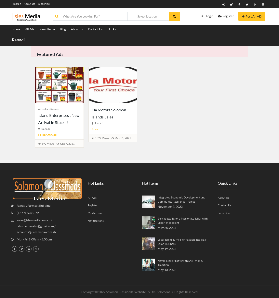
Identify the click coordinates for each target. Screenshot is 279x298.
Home (16, 29)
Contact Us (95, 29)
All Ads (29, 29)
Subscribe (44, 3)
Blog (63, 29)
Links (112, 29)
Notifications (96, 220)
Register (226, 16)
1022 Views (102, 138)
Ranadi (18, 39)
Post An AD (251, 16)
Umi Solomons (160, 292)
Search (17, 3)
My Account (95, 213)
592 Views (48, 143)
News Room (47, 29)
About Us (29, 3)
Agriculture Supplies (48, 108)
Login (207, 16)
